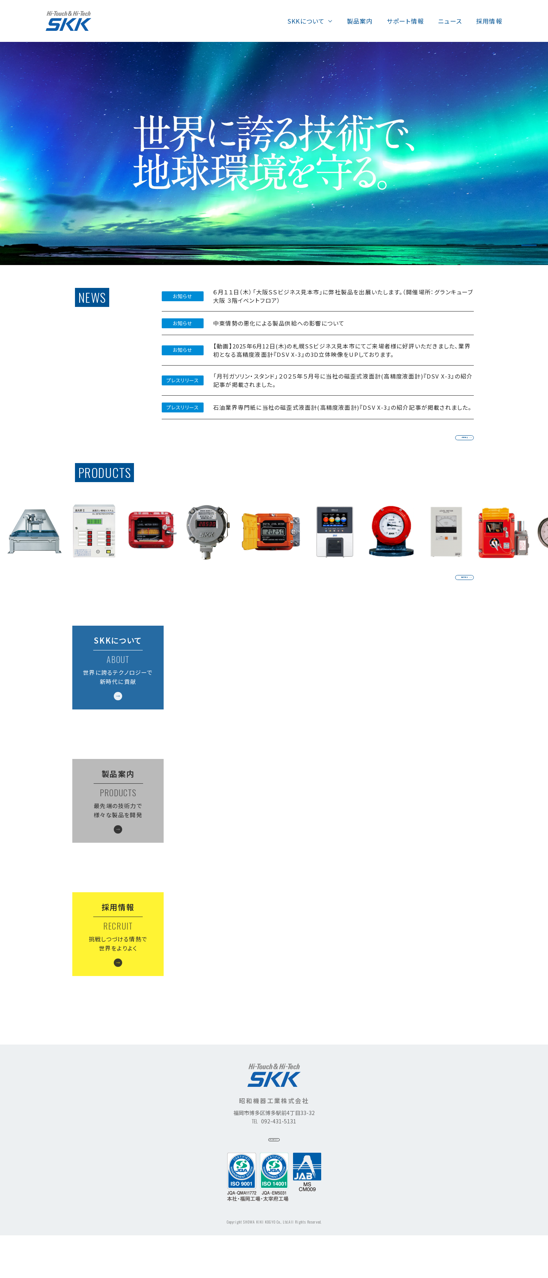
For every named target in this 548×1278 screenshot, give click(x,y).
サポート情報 (405, 21)
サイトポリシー (274, 1177)
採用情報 (489, 21)
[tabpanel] (274, 153)
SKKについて (306, 21)
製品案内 (360, 21)
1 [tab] (529, 245)
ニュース (450, 21)
